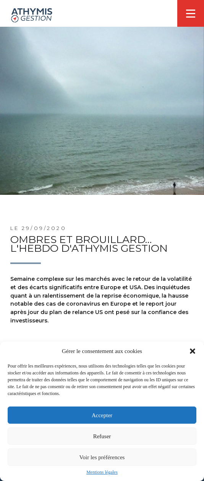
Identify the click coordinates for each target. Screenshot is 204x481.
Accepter (102, 415)
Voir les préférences (102, 457)
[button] (192, 351)
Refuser (102, 436)
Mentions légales (102, 472)
